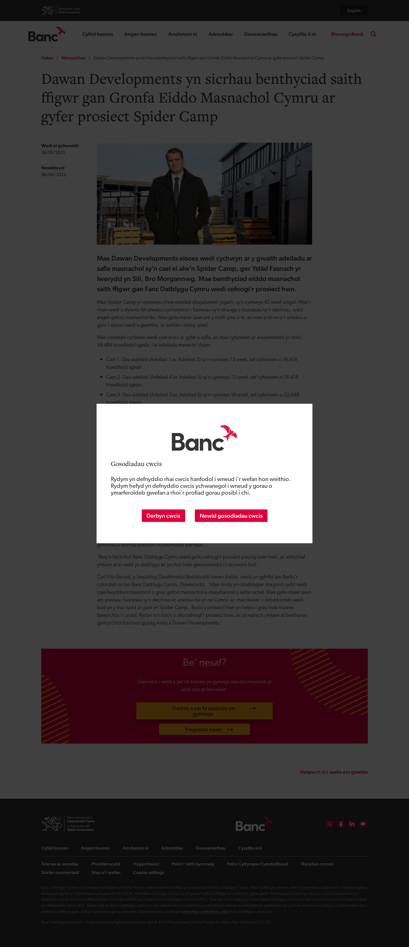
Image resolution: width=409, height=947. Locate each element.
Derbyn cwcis (163, 515)
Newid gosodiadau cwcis (231, 515)
